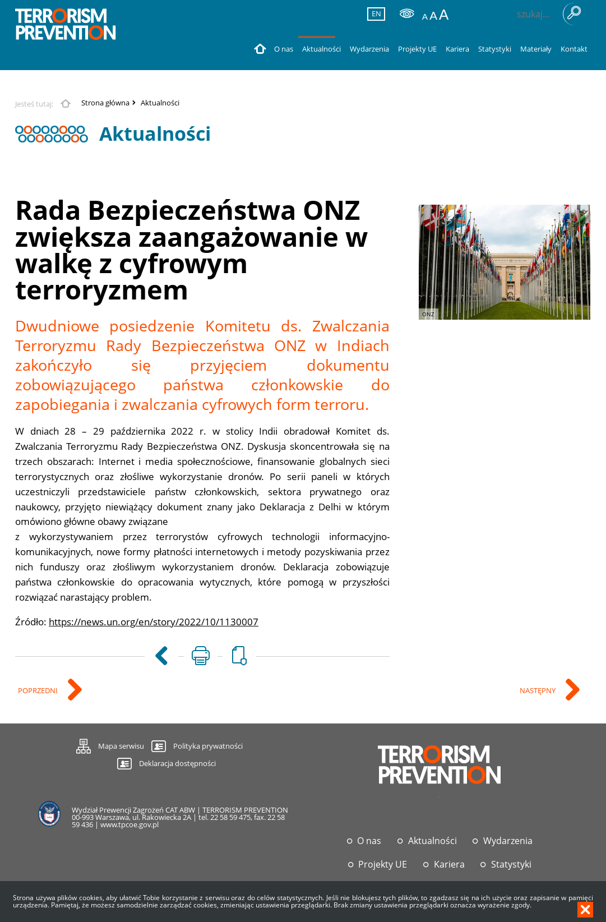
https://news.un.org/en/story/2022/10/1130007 (153, 621)
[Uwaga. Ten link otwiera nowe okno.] (201, 656)
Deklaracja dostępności (177, 763)
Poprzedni (38, 691)
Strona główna (105, 103)
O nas (369, 841)
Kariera (449, 864)
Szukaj (574, 14)
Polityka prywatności (208, 746)
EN (374, 13)
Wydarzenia (508, 841)
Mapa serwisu (110, 744)
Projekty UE (382, 864)
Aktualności (160, 103)
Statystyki (511, 864)
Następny (538, 691)
